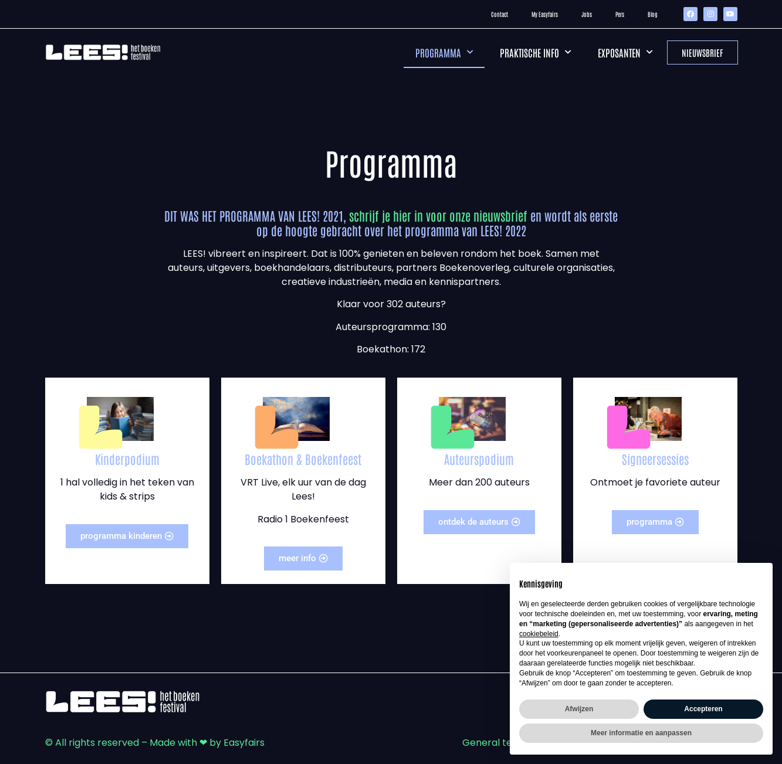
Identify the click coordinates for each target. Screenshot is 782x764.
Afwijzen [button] (579, 709)
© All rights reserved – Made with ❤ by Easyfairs (155, 742)
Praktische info (535, 52)
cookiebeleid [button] (538, 634)
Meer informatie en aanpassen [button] (641, 733)
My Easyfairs (545, 14)
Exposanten (625, 52)
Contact (499, 14)
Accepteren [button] (703, 709)
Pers (619, 14)
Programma (444, 52)
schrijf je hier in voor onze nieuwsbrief (438, 215)
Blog (653, 14)
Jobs (586, 14)
